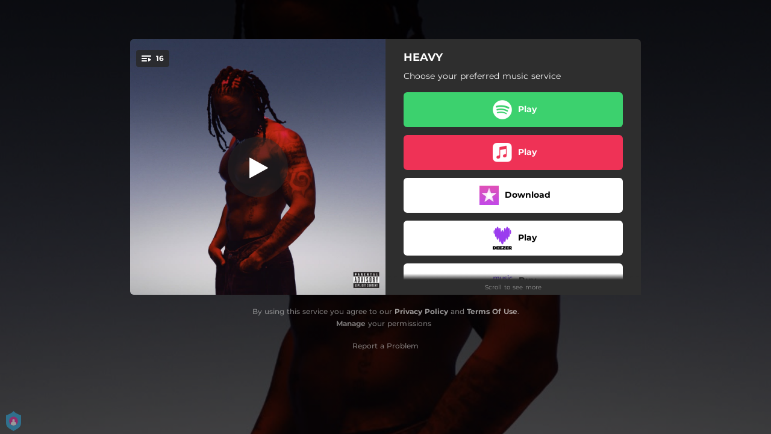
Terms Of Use (492, 311)
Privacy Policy (421, 311)
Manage (351, 323)
